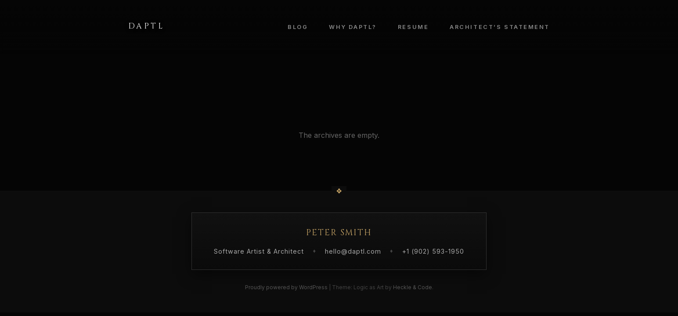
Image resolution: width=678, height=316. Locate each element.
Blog (298, 27)
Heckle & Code (412, 287)
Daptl (146, 26)
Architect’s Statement (500, 27)
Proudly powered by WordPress (287, 287)
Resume (413, 27)
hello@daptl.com (353, 251)
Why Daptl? (353, 27)
